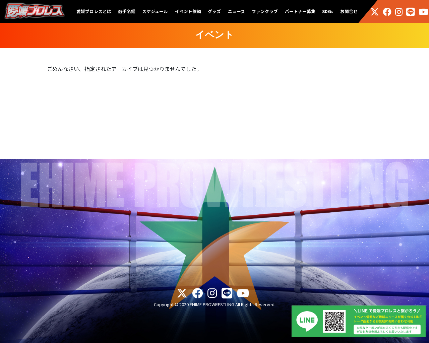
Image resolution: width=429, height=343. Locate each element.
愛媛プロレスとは (93, 11)
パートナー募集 (300, 11)
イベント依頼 (188, 11)
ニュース (236, 11)
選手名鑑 (126, 11)
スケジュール (155, 11)
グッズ (214, 11)
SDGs (327, 11)
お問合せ (349, 11)
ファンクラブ (265, 11)
